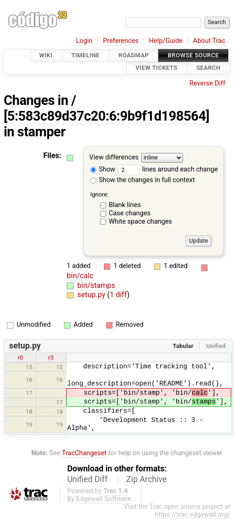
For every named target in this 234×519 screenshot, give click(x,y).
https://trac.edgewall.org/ (192, 515)
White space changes (140, 222)
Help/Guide (166, 41)
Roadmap (134, 55)
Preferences (121, 41)
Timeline (85, 55)
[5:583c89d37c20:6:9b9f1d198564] (106, 116)
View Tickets (156, 68)
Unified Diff (87, 479)
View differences (114, 157)
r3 (51, 357)
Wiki (46, 55)
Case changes (130, 213)
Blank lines (125, 205)
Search (208, 68)
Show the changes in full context (142, 180)
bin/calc (80, 275)
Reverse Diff (207, 83)
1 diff (118, 294)
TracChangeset (84, 453)
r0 (20, 357)
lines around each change (168, 169)
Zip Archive (146, 479)
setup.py (92, 294)
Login (84, 41)
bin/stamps (96, 285)
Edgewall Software (103, 499)
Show (102, 169)
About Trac (209, 41)
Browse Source (193, 55)
